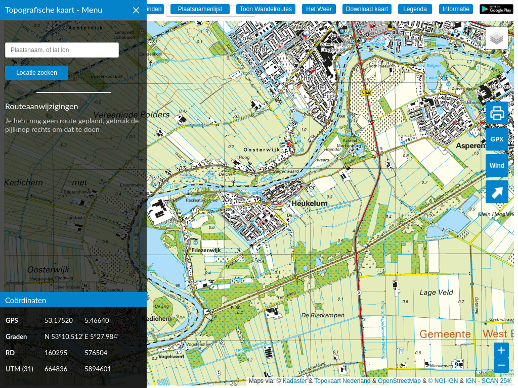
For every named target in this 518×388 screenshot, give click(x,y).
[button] (497, 38)
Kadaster (295, 380)
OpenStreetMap (399, 380)
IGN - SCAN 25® (488, 380)
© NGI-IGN (443, 380)
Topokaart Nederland (342, 380)
